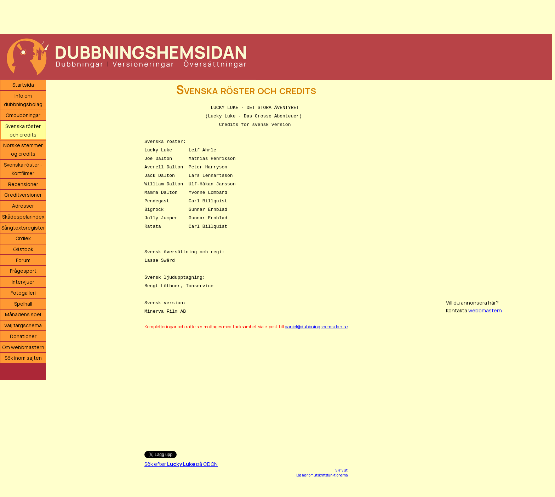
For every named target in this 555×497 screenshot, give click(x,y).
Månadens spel (23, 314)
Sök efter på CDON (181, 464)
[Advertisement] (212, 16)
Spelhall (23, 303)
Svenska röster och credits (23, 130)
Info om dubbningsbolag (23, 100)
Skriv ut (342, 470)
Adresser (23, 205)
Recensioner (23, 184)
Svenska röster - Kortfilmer (23, 169)
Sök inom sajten (23, 357)
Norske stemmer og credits (23, 149)
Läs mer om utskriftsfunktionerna (322, 475)
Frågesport (23, 270)
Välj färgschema (23, 325)
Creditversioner (23, 194)
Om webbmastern (23, 347)
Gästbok (23, 249)
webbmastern (485, 310)
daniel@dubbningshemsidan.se (316, 327)
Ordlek (23, 238)
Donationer (23, 336)
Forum (23, 260)
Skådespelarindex (23, 216)
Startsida (23, 84)
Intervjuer (23, 281)
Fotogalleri (23, 292)
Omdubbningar (23, 115)
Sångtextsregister (23, 227)
